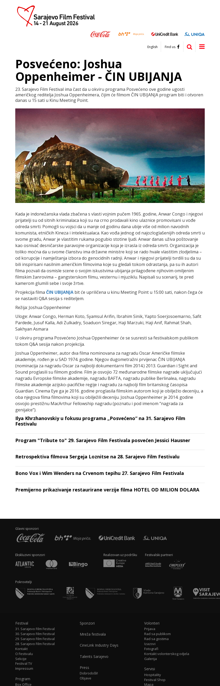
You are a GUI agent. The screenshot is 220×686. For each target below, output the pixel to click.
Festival (21, 623)
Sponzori (87, 623)
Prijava (149, 629)
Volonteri (151, 623)
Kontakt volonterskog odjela (166, 654)
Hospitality (152, 675)
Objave (85, 678)
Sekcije (21, 659)
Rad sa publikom (157, 634)
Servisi (149, 669)
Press (84, 667)
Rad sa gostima (156, 639)
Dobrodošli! (89, 673)
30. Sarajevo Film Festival (35, 634)
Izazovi (150, 644)
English (152, 47)
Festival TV (23, 663)
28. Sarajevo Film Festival (35, 644)
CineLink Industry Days (99, 645)
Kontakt (21, 649)
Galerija (150, 659)
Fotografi (151, 649)
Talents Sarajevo (94, 656)
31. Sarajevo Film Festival (35, 629)
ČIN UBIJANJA (59, 292)
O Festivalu (24, 654)
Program (22, 679)
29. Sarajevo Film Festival (35, 639)
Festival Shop (155, 680)
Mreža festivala (93, 634)
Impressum (24, 668)
